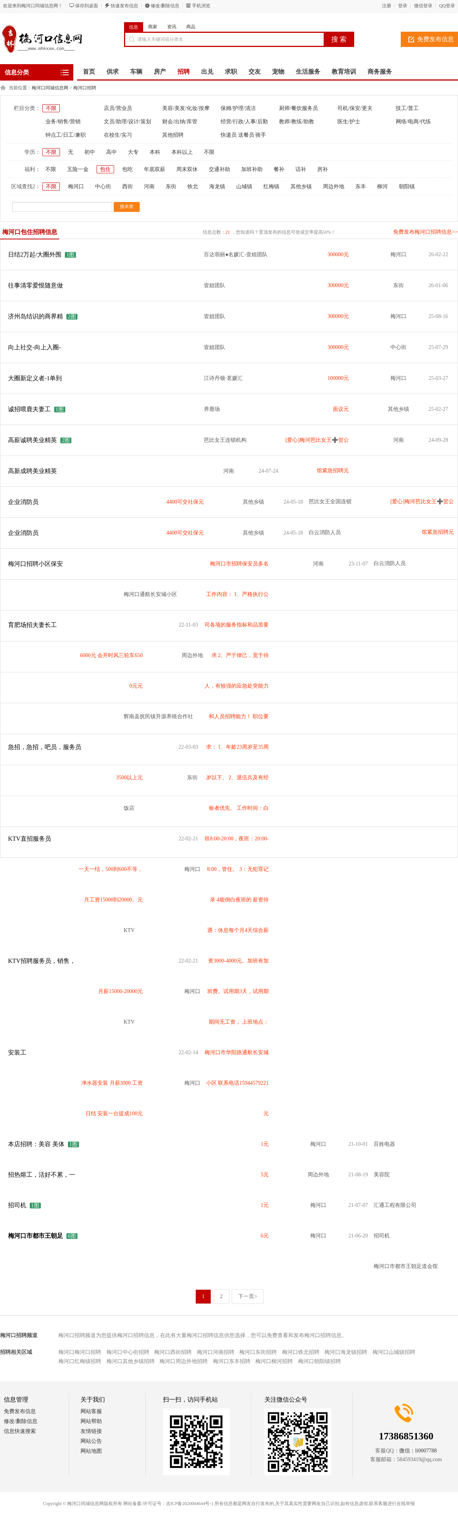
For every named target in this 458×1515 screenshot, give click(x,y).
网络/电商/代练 (413, 121)
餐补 (279, 169)
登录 (402, 5)
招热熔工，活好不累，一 (41, 1174)
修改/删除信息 (165, 5)
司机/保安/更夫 (355, 108)
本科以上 (182, 152)
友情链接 (91, 1431)
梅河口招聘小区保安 (35, 563)
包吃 (127, 169)
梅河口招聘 (84, 87)
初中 (89, 152)
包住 (105, 169)
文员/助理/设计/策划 (127, 121)
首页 (89, 71)
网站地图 (91, 1451)
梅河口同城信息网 (50, 87)
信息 (133, 27)
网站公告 (91, 1441)
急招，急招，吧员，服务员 (44, 747)
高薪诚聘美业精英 (33, 440)
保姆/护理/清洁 (238, 108)
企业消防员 (23, 502)
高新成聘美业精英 (32, 471)
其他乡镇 (301, 186)
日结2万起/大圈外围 (34, 254)
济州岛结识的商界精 (35, 316)
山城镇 (244, 186)
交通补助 (219, 169)
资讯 (171, 26)
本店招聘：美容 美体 (36, 1144)
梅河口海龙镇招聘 (345, 1352)
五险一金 (78, 169)
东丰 (360, 186)
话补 (300, 169)
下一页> (247, 1296)
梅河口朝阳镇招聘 (319, 1361)
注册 (386, 5)
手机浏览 (201, 5)
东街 (171, 186)
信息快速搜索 (20, 1431)
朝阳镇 (407, 186)
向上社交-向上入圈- (34, 347)
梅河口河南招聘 (215, 1352)
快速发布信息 (124, 5)
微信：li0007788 (418, 1451)
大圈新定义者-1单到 (35, 378)
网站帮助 (91, 1421)
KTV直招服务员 (29, 838)
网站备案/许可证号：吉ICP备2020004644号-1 (168, 1503)
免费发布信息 (20, 1411)
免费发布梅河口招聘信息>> (425, 232)
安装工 (17, 1052)
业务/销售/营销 (63, 121)
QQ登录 (447, 5)
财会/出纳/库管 (179, 121)
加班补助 (252, 169)
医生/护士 (348, 121)
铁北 (192, 186)
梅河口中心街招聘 (127, 1352)
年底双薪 (154, 169)
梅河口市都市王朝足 (35, 1235)
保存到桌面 (86, 5)
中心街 (103, 186)
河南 (149, 186)
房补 (322, 169)
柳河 (382, 186)
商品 (190, 26)
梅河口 (76, 186)
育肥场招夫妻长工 (32, 625)
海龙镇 (217, 186)
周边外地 (333, 186)
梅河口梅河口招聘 (79, 1352)
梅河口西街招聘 (173, 1352)
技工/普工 (407, 108)
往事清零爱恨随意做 (35, 285)
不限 (51, 108)
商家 (152, 26)
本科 (155, 152)
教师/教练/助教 (296, 121)
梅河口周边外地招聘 (184, 1361)
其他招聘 (173, 135)
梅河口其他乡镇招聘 (130, 1361)
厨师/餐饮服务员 (298, 108)
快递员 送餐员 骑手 (243, 135)
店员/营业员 (118, 108)
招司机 (17, 1205)
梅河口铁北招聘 (300, 1352)
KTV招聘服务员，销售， (42, 961)
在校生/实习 (118, 135)
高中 (111, 152)
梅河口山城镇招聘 (394, 1352)
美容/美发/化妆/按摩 (186, 108)
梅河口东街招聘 (258, 1352)
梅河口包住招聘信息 (29, 232)
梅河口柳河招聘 (274, 1361)
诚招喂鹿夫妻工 (29, 409)
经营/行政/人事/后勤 (244, 121)
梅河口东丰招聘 (231, 1361)
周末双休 (187, 169)
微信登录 (423, 5)
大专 (133, 152)
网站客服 (91, 1411)
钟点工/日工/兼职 (65, 135)
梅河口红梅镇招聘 (79, 1361)
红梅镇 (271, 186)
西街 (127, 186)
